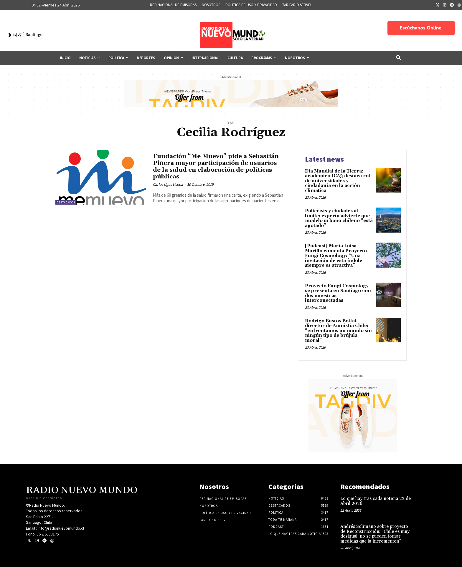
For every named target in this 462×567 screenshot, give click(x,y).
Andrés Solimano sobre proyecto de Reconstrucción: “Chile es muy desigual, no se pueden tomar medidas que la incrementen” (375, 534)
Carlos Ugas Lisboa (168, 184)
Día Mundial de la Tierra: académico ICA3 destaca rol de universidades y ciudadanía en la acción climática (337, 180)
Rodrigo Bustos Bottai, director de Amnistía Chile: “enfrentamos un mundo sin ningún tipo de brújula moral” (338, 330)
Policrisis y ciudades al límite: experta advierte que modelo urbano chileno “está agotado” (339, 218)
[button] (399, 58)
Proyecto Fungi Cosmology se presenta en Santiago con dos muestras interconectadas (338, 293)
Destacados (66, 202)
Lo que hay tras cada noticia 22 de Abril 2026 (375, 501)
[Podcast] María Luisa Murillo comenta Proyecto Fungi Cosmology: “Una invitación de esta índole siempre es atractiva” (336, 255)
